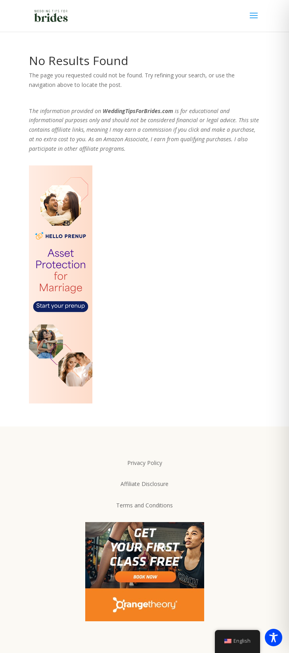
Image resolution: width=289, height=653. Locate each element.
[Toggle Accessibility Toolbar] (273, 637)
